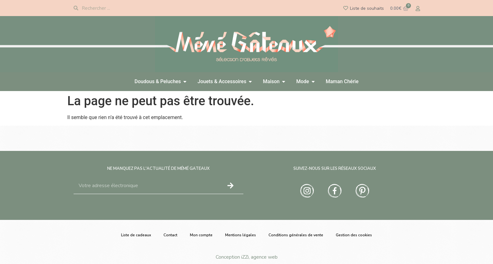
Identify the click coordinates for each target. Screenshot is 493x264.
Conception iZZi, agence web (247, 257)
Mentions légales (240, 235)
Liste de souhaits (367, 8)
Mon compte (201, 235)
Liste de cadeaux (136, 235)
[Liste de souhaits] (345, 8)
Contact (170, 235)
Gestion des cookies (354, 235)
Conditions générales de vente (296, 235)
